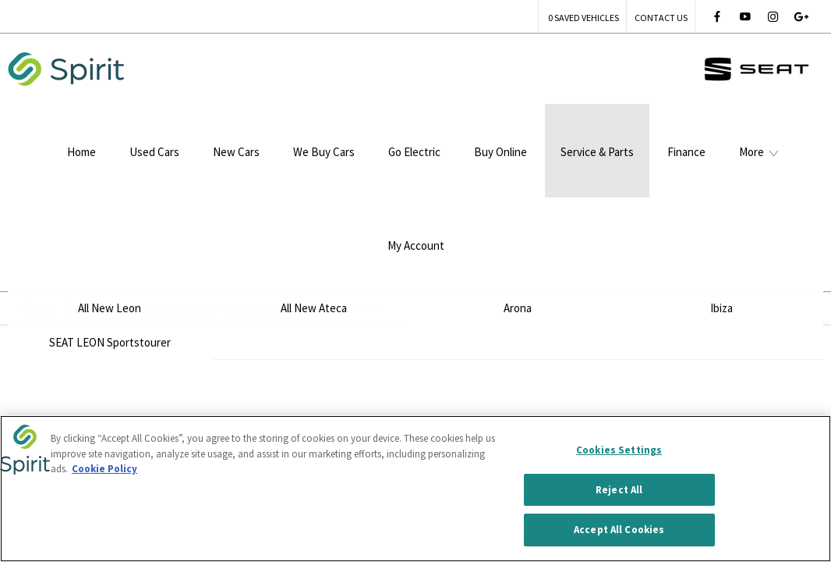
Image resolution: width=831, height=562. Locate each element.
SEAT (201, 191)
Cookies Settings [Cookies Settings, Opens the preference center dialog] (619, 450)
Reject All (619, 490)
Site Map (299, 405)
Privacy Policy (211, 405)
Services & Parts (257, 191)
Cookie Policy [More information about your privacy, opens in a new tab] (104, 469)
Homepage (154, 191)
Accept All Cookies (619, 531)
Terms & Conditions (96, 405)
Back (42, 191)
